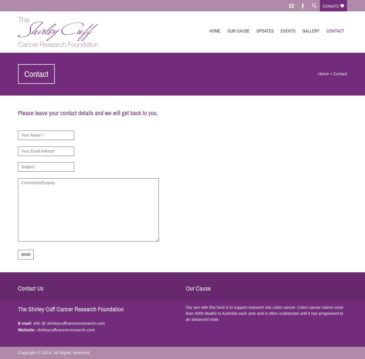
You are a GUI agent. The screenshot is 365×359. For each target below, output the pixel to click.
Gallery (310, 31)
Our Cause (238, 31)
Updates (265, 31)
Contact (335, 31)
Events (288, 31)
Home (214, 31)
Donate (333, 6)
